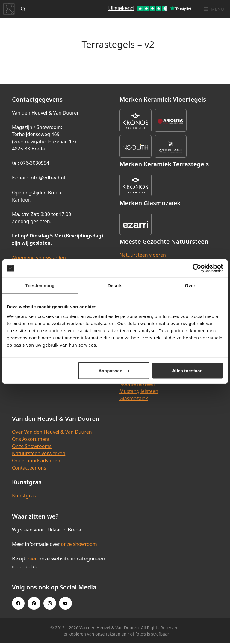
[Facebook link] (18, 603)
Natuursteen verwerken (38, 453)
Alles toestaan (187, 370)
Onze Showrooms (32, 446)
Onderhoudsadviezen (36, 460)
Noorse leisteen (137, 384)
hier (32, 558)
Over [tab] (190, 285)
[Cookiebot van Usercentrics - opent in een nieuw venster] (197, 268)
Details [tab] (115, 285)
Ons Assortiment (31, 439)
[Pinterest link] (34, 603)
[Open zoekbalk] (23, 9)
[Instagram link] (49, 603)
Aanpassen (114, 370)
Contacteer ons (29, 467)
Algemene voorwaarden (39, 258)
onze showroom (79, 544)
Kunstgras (24, 495)
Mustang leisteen (138, 391)
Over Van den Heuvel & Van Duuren (52, 432)
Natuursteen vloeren (142, 255)
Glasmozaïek (133, 398)
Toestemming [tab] (40, 285)
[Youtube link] (65, 603)
